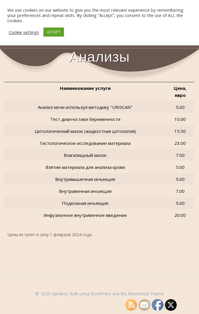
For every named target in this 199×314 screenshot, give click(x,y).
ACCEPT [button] (53, 32)
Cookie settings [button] (24, 32)
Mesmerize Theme (146, 293)
